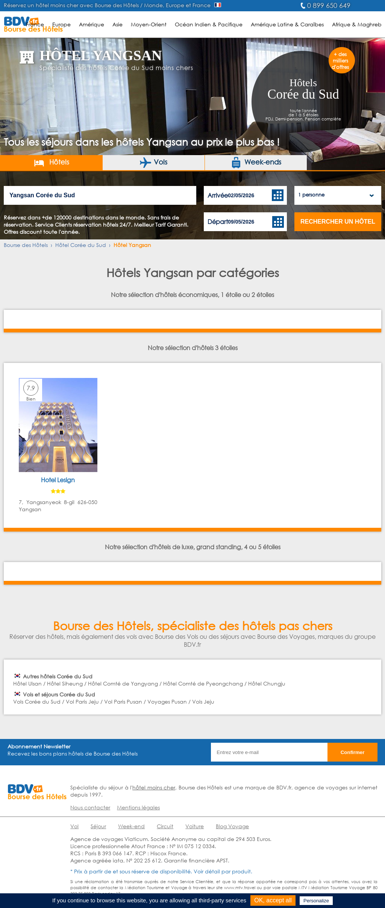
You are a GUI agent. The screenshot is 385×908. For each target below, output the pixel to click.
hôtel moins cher (153, 787)
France (35, 24)
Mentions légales (138, 807)
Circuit (165, 826)
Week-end (131, 826)
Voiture (194, 826)
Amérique (91, 24)
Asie (117, 24)
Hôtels (51, 162)
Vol (74, 826)
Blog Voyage (232, 826)
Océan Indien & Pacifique (209, 24)
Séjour (98, 826)
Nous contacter (90, 807)
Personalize (316, 900)
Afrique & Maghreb (357, 24)
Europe (61, 24)
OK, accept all (273, 900)
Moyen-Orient (149, 24)
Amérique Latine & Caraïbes (287, 24)
